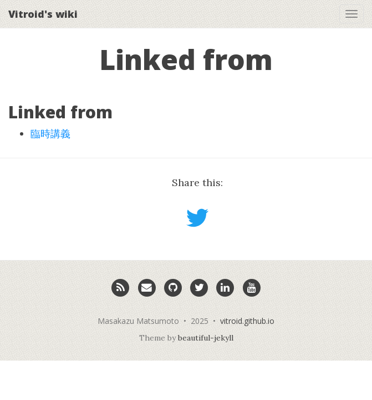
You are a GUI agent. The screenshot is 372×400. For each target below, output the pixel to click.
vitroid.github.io (247, 321)
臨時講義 (50, 133)
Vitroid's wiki (43, 14)
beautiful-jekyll (205, 338)
